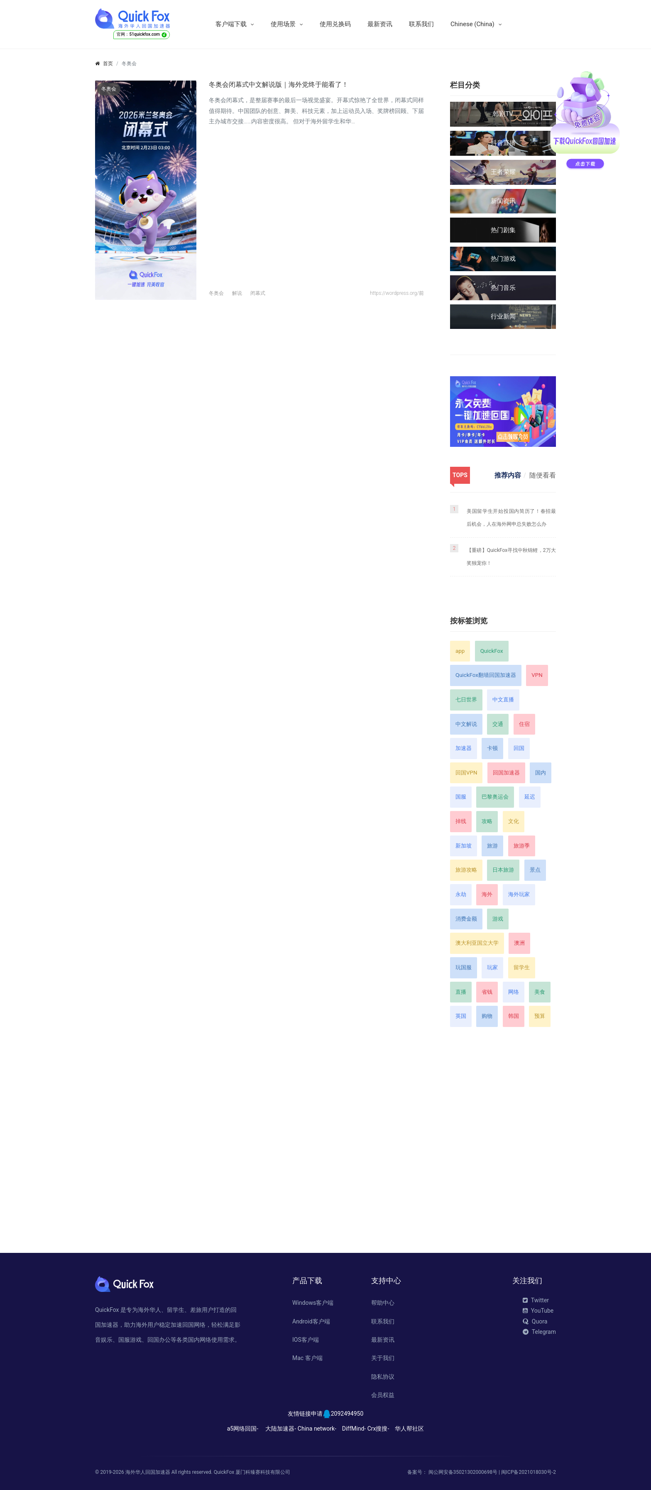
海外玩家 (519, 894)
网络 (513, 992)
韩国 (513, 1016)
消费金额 (466, 919)
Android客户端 (311, 1321)
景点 (535, 870)
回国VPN (466, 773)
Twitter (536, 1300)
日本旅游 (503, 870)
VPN (536, 675)
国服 (460, 797)
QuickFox (491, 651)
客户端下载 (231, 24)
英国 (460, 1016)
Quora (535, 1321)
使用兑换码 (335, 24)
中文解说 (466, 724)
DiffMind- (354, 1428)
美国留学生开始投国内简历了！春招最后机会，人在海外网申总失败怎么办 (511, 517)
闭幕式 (257, 293)
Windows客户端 (312, 1302)
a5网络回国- (242, 1428)
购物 (487, 1016)
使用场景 (283, 24)
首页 (108, 63)
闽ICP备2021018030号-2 (528, 1472)
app (460, 651)
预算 (539, 1016)
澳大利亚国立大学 (477, 943)
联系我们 (421, 24)
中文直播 (503, 699)
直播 (460, 992)
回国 (519, 748)
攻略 (487, 821)
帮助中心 (382, 1302)
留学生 (522, 967)
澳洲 (519, 943)
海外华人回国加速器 (147, 1472)
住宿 (524, 724)
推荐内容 (507, 475)
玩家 (492, 967)
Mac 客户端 (307, 1358)
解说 (237, 293)
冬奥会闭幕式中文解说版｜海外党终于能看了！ (278, 84)
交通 (497, 724)
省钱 (487, 992)
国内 (540, 773)
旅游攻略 (466, 870)
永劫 (460, 894)
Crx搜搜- (378, 1428)
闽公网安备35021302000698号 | (464, 1472)
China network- (317, 1428)
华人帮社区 (409, 1428)
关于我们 (382, 1358)
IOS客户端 (305, 1339)
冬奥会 (216, 293)
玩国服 (463, 967)
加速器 (463, 748)
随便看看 (542, 475)
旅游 (492, 846)
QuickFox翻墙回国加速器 (485, 675)
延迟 (529, 797)
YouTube (538, 1310)
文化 (513, 821)
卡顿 (492, 748)
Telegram (539, 1331)
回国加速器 (506, 773)
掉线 (460, 821)
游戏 (497, 919)
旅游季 (522, 846)
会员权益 (382, 1395)
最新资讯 (379, 24)
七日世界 (466, 699)
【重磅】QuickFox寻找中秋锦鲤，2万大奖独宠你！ (511, 556)
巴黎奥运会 (495, 797)
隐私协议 (382, 1376)
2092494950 (347, 1413)
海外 (487, 894)
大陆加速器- (280, 1428)
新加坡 (463, 846)
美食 (539, 992)
